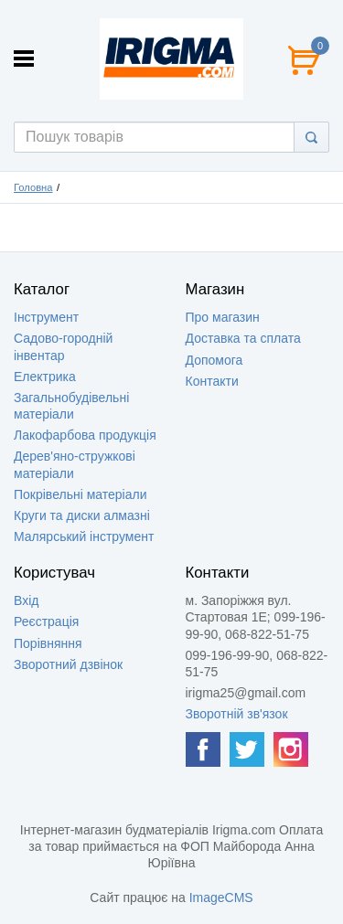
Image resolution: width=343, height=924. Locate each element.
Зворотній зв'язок (237, 713)
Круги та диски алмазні (82, 515)
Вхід (26, 600)
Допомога (214, 360)
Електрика (45, 376)
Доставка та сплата (243, 338)
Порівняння (48, 643)
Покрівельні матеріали (80, 494)
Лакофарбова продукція (85, 435)
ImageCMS (221, 897)
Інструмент (46, 317)
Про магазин (223, 317)
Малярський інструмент (84, 536)
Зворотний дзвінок (68, 664)
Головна (33, 187)
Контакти (212, 381)
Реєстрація (46, 621)
